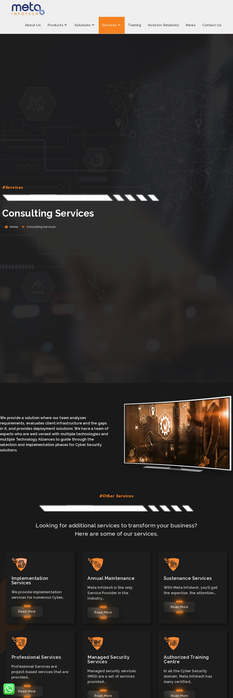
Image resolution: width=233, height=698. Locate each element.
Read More (27, 611)
